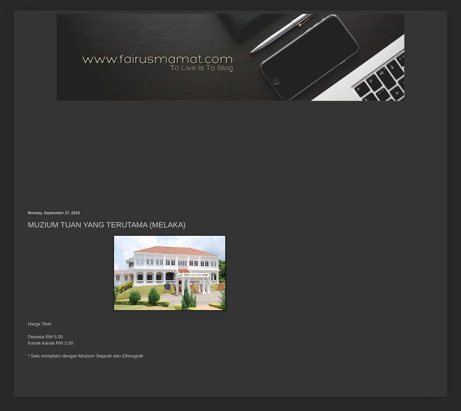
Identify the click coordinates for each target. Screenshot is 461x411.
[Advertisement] (192, 150)
